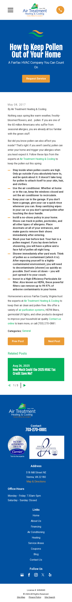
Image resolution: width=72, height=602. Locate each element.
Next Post (54, 341)
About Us (36, 521)
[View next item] (24, 385)
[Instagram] (36, 575)
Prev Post (18, 341)
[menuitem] (21, 597)
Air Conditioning (36, 532)
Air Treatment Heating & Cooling (38, 159)
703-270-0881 (36, 429)
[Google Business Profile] (22, 575)
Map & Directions (36, 481)
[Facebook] (29, 575)
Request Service (36, 78)
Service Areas (36, 543)
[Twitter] (43, 575)
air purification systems (31, 310)
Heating (36, 537)
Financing (36, 526)
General (26, 331)
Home (36, 515)
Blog (36, 554)
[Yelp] (50, 575)
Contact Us (36, 559)
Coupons (36, 548)
